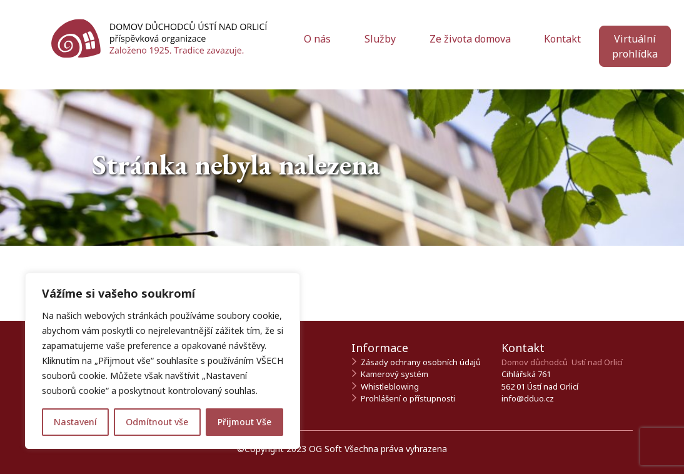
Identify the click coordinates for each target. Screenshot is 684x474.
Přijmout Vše (244, 422)
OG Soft (325, 449)
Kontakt (562, 39)
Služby (381, 39)
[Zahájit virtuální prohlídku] (635, 54)
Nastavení (75, 422)
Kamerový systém (394, 374)
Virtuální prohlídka (635, 46)
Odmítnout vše (157, 422)
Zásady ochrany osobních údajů (421, 362)
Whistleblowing (390, 386)
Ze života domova (471, 39)
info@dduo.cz (527, 398)
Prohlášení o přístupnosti (408, 398)
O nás (318, 39)
